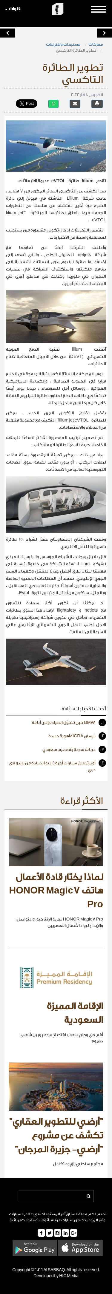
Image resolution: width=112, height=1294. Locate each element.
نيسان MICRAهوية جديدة (77, 736)
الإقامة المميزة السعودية (75, 1013)
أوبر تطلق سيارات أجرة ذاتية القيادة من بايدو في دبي (57, 765)
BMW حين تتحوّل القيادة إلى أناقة (69, 722)
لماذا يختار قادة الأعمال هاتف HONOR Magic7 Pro (56, 891)
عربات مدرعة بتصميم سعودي (74, 749)
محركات (95, 44)
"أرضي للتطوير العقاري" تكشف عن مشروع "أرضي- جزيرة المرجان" (56, 1135)
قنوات (12, 8)
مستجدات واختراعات (63, 44)
